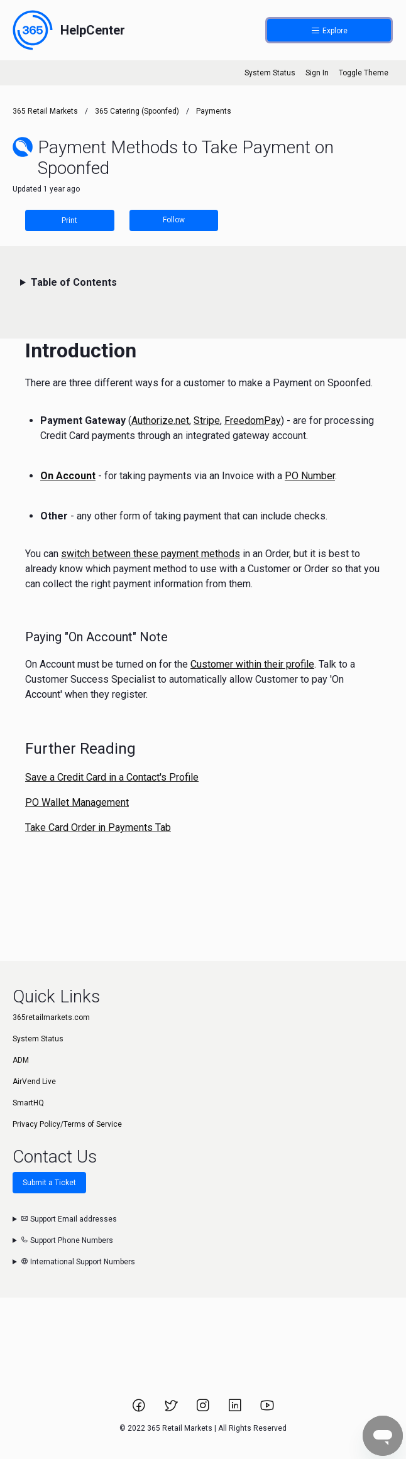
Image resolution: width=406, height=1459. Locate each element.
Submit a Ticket (49, 1182)
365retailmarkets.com (51, 1017)
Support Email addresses (69, 1219)
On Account (68, 476)
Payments (213, 111)
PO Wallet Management (77, 802)
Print (69, 220)
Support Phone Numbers (67, 1240)
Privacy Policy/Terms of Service (67, 1124)
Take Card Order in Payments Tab (98, 827)
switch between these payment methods (150, 554)
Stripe (207, 420)
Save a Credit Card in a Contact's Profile (112, 777)
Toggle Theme (363, 72)
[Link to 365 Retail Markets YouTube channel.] (267, 1409)
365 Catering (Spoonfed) (137, 111)
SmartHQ (28, 1102)
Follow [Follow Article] (174, 219)
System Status (269, 72)
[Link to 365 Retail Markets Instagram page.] (204, 1409)
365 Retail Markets (45, 111)
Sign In (317, 72)
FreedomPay (252, 420)
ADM (21, 1060)
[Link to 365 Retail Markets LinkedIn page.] (236, 1409)
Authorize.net (160, 420)
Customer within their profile (252, 664)
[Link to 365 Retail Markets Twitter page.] (172, 1409)
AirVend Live (34, 1081)
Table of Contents (74, 282)
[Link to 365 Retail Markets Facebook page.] (140, 1409)
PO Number (310, 476)
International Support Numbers (78, 1261)
